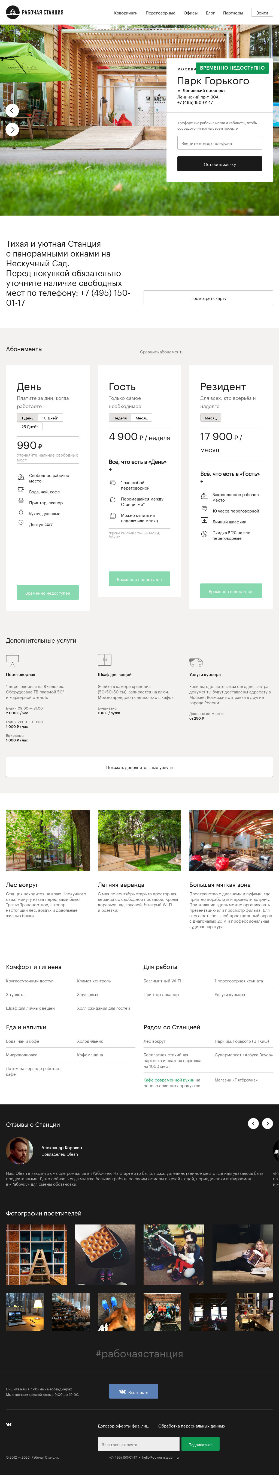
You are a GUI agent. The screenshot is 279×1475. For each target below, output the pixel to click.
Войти (262, 12)
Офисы (191, 12)
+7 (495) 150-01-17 (123, 1456)
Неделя (120, 418)
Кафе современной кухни (170, 1079)
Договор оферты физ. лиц (123, 1425)
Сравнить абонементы (162, 351)
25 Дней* (30, 426)
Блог (210, 12)
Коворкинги (126, 12)
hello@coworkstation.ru (160, 1456)
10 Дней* (50, 418)
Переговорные (160, 12)
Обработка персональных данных (191, 1425)
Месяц (141, 418)
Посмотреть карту (208, 297)
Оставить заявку (220, 163)
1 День (27, 418)
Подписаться (200, 1444)
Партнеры (233, 12)
